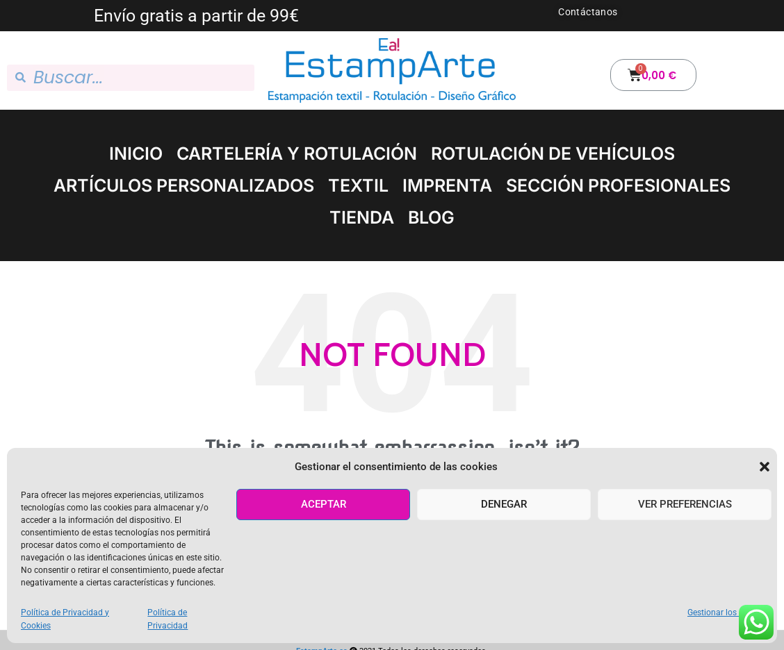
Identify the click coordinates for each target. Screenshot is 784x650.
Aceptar (323, 504)
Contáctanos (587, 11)
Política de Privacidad (167, 619)
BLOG (431, 217)
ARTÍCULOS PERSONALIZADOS (184, 185)
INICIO (136, 153)
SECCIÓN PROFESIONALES (618, 185)
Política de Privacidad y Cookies (65, 619)
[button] (764, 467)
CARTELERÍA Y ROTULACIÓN (297, 153)
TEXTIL (358, 185)
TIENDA (361, 217)
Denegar (504, 504)
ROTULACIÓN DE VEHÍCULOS (553, 153)
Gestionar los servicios (729, 612)
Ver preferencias (685, 504)
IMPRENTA (447, 185)
